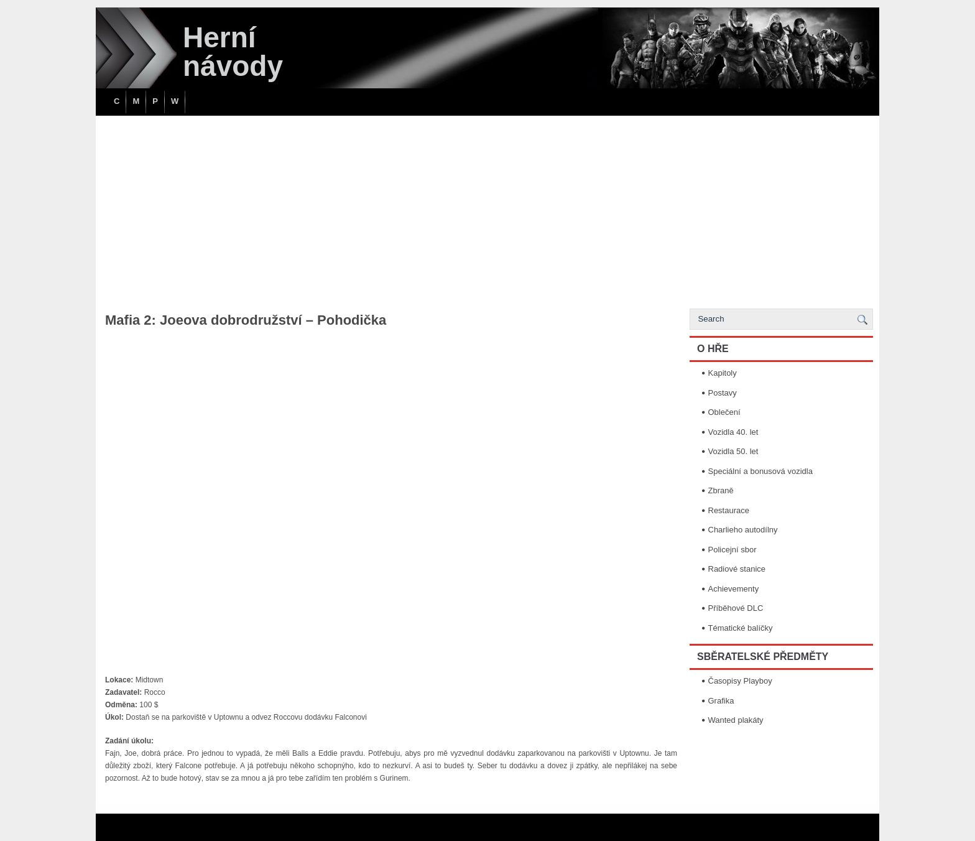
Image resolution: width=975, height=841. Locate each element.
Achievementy (733, 588)
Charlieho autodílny (743, 529)
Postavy (722, 392)
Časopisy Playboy (740, 680)
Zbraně (721, 490)
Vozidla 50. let (733, 451)
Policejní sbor (732, 549)
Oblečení (724, 412)
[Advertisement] (487, 209)
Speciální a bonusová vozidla (760, 471)
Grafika (721, 700)
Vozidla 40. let (733, 432)
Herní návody (233, 51)
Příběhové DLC (736, 608)
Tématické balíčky (740, 628)
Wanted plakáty (736, 720)
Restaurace (728, 510)
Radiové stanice (737, 569)
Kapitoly (722, 373)
